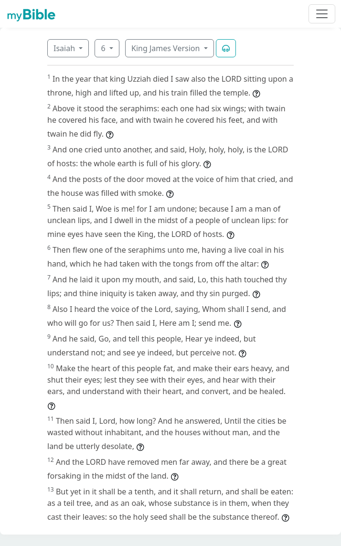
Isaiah (65, 48)
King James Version (166, 48)
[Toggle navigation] (322, 13)
